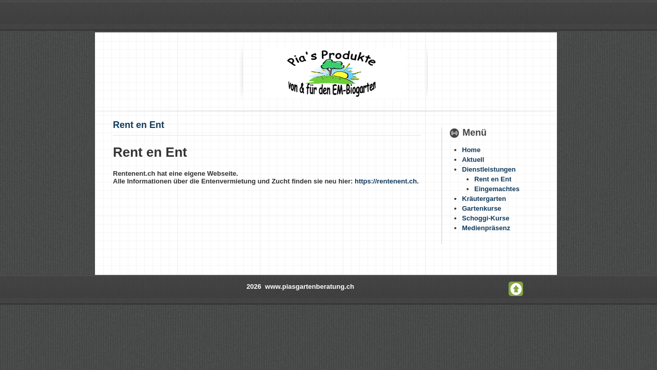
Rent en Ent (138, 125)
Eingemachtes (496, 189)
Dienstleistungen (489, 169)
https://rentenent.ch (386, 181)
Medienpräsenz (486, 228)
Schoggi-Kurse (485, 218)
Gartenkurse (481, 208)
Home (471, 150)
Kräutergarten (484, 198)
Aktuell (473, 159)
